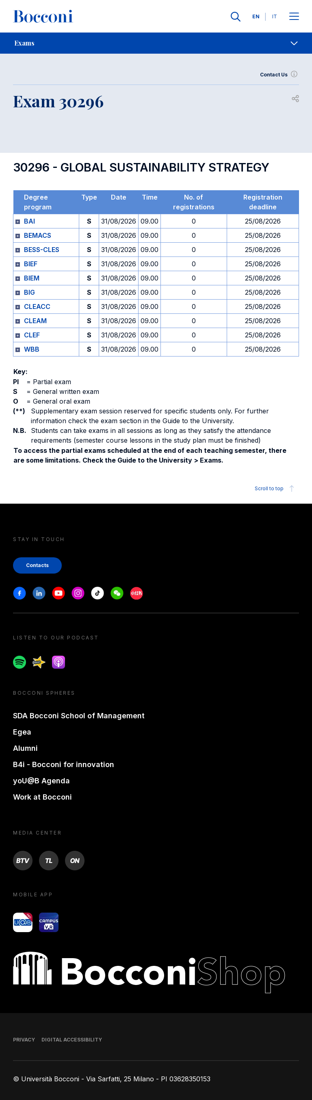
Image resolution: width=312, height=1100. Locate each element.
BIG (29, 292)
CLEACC (37, 306)
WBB (31, 349)
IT (274, 16)
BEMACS (37, 235)
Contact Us (279, 75)
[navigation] (156, 43)
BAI (29, 221)
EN (256, 16)
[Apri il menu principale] (294, 17)
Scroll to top (276, 488)
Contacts (37, 565)
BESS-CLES (41, 250)
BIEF (30, 264)
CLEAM (35, 321)
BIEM (31, 278)
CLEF (32, 335)
